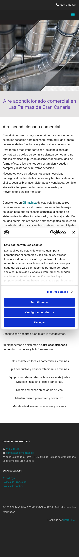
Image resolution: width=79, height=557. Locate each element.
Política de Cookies (13, 499)
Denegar (39, 322)
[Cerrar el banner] (73, 232)
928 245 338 (68, 5)
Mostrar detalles (57, 291)
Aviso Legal (9, 490)
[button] (64, 15)
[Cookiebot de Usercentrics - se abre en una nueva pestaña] (50, 232)
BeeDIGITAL (69, 532)
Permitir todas (40, 302)
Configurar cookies (39, 312)
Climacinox (30, 202)
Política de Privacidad (14, 494)
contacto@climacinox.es (20, 465)
